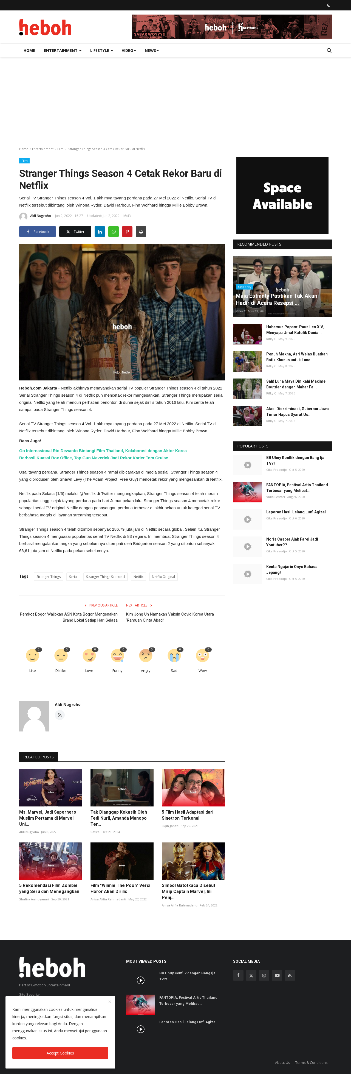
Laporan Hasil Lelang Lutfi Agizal (296, 512)
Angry (146, 670)
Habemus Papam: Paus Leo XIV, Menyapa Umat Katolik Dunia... (295, 330)
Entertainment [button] (62, 50)
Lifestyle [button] (101, 50)
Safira (95, 832)
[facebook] (238, 975)
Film (60, 149)
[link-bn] (232, 27)
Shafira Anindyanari (34, 899)
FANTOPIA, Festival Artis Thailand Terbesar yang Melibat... (297, 488)
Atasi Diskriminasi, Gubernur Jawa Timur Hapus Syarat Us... (297, 412)
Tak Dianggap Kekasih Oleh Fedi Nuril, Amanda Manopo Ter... (118, 818)
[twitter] (251, 975)
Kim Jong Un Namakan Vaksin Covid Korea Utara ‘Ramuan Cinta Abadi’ (170, 617)
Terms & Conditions (311, 1062)
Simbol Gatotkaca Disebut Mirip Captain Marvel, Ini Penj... (188, 891)
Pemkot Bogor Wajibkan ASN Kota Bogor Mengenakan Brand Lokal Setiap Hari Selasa (69, 617)
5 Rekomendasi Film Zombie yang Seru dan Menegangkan (49, 888)
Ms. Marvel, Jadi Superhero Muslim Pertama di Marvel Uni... (47, 818)
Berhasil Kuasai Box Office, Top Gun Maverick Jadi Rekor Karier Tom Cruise (93, 457)
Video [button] (129, 50)
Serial (73, 576)
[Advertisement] (175, 98)
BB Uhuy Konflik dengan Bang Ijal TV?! (295, 460)
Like (32, 670)
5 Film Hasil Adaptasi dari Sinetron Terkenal (187, 815)
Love (89, 670)
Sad (174, 670)
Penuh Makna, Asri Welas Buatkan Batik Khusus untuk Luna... (297, 357)
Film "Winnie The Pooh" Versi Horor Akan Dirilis (120, 888)
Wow (203, 670)
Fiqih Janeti (170, 826)
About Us (282, 1062)
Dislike (60, 670)
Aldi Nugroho (35, 217)
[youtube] (277, 975)
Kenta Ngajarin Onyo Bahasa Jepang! (292, 569)
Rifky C (241, 311)
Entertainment (42, 149)
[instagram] (264, 975)
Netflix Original (163, 576)
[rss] (290, 975)
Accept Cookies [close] (60, 1053)
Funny (117, 670)
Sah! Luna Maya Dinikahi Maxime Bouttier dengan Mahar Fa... (295, 384)
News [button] (152, 50)
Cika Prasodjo (276, 470)
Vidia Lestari (275, 497)
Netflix (138, 576)
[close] (109, 1002)
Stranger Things (48, 576)
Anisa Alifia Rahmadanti (108, 899)
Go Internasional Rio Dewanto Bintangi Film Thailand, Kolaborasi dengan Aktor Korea (103, 450)
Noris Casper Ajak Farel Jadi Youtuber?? (292, 542)
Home (29, 50)
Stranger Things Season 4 (105, 576)
